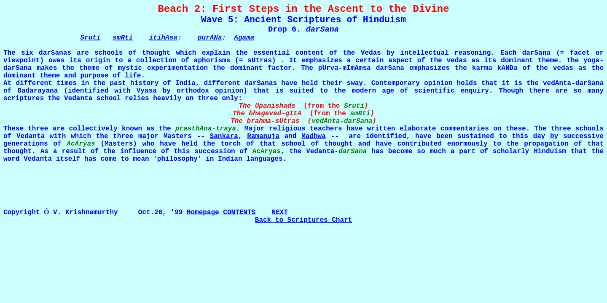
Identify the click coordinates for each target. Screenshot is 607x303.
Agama (244, 38)
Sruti (90, 38)
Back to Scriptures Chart (303, 220)
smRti (123, 38)
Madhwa (313, 136)
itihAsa (163, 38)
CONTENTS (239, 212)
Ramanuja (263, 136)
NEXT (280, 212)
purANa (210, 38)
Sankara (224, 136)
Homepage (203, 212)
